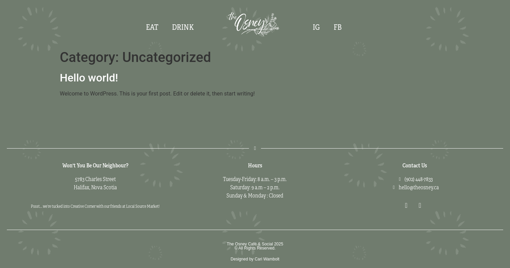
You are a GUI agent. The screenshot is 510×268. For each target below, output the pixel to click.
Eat (152, 27)
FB (338, 27)
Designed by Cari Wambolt (255, 259)
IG (316, 27)
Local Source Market (142, 206)
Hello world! (89, 77)
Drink (183, 27)
